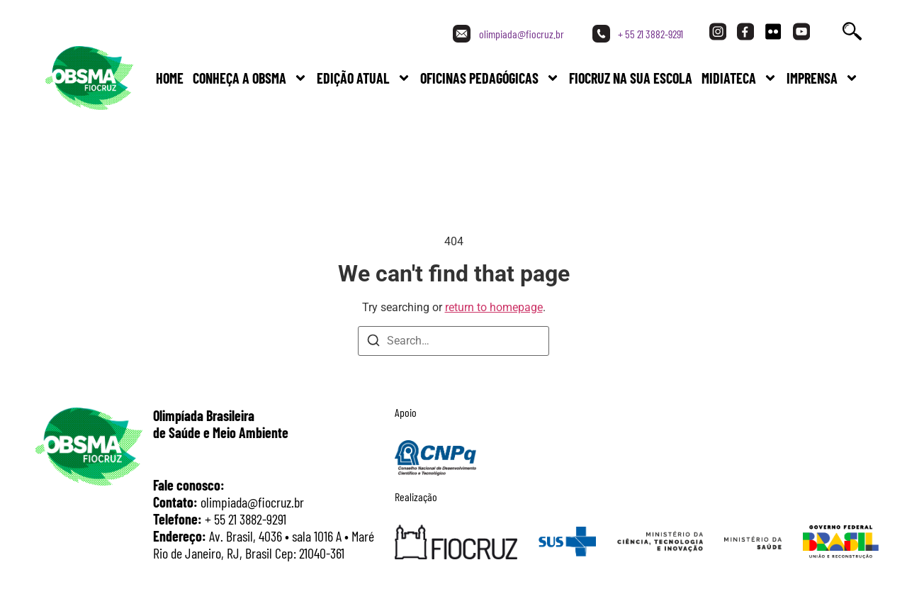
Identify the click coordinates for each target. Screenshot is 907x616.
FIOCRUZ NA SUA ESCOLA (630, 77)
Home (170, 77)
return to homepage (494, 307)
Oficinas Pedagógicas (490, 78)
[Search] (373, 342)
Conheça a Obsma (250, 78)
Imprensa (823, 78)
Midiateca (739, 78)
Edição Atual (364, 78)
